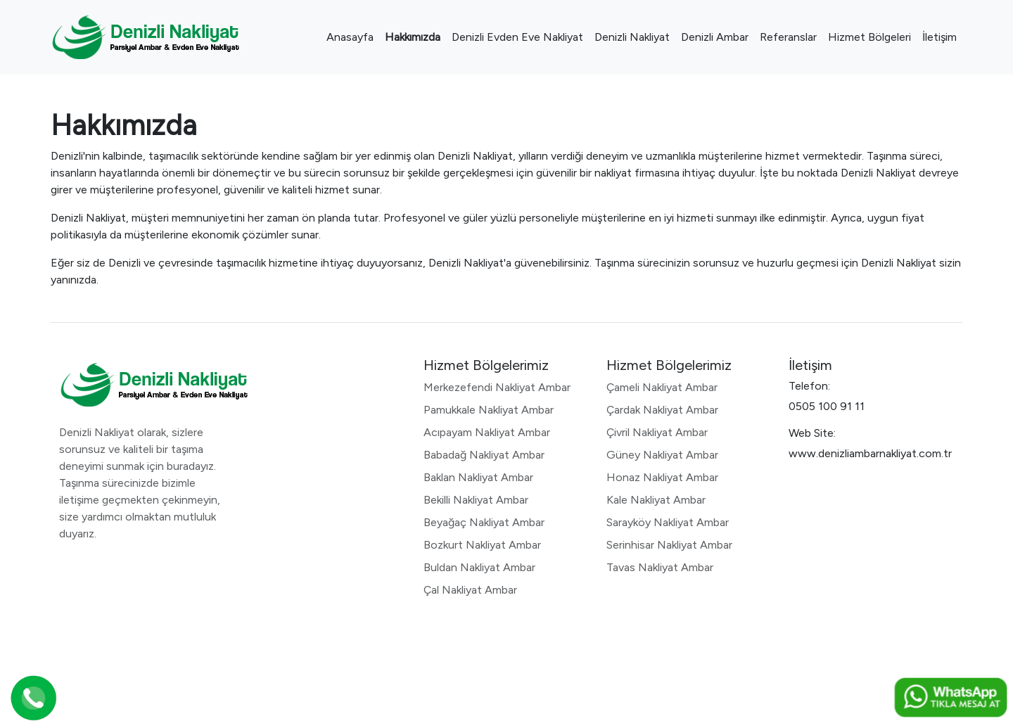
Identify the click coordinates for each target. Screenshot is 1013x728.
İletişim (939, 37)
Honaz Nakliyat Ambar (662, 477)
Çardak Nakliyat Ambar (662, 409)
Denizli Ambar (714, 37)
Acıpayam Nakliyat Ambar (486, 432)
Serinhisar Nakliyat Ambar (669, 544)
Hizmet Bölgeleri (869, 37)
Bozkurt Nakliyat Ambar (482, 544)
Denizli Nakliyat (632, 37)
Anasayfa (350, 37)
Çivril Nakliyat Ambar (657, 432)
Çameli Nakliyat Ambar (662, 387)
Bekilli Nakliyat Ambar (475, 499)
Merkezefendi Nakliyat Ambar (497, 387)
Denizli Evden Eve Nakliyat (517, 37)
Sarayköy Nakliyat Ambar (667, 522)
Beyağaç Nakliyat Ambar (483, 522)
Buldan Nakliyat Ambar (479, 567)
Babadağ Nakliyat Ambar (483, 454)
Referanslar (788, 37)
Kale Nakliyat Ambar (656, 499)
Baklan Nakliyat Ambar (478, 477)
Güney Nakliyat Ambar (662, 454)
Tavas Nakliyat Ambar (659, 567)
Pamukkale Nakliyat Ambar (488, 409)
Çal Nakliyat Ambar (470, 589)
